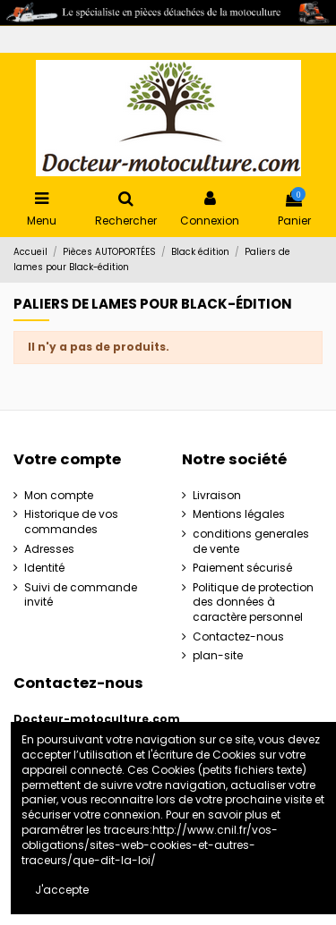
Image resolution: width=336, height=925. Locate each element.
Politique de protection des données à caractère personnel (253, 603)
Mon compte (58, 495)
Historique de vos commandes (71, 522)
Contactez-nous (238, 637)
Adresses (49, 549)
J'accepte (62, 889)
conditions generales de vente (251, 541)
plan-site (218, 656)
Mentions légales (239, 514)
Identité (44, 568)
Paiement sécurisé (242, 568)
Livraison (217, 495)
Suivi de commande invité (80, 595)
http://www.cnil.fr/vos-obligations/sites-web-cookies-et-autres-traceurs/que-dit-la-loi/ (150, 845)
